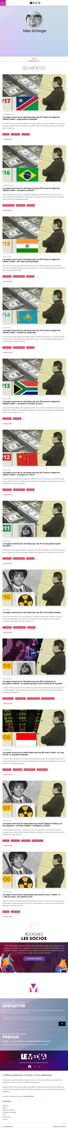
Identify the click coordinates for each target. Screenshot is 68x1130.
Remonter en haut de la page (64, 1118)
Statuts (5, 1108)
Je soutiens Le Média (34, 959)
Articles (34, 59)
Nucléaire (25, 134)
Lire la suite (7, 139)
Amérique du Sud (8, 205)
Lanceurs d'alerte (19, 627)
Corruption (15, 134)
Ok (62, 1024)
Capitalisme (7, 769)
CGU (4, 1115)
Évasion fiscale (8, 698)
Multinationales (19, 276)
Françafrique (20, 698)
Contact (5, 1119)
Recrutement (6, 1117)
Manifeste (5, 1105)
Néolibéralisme (42, 769)
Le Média (34, 1056)
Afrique (6, 134)
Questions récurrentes (9, 1112)
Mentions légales (59, 1126)
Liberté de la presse (47, 698)
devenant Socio (29, 1096)
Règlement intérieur (9, 1110)
